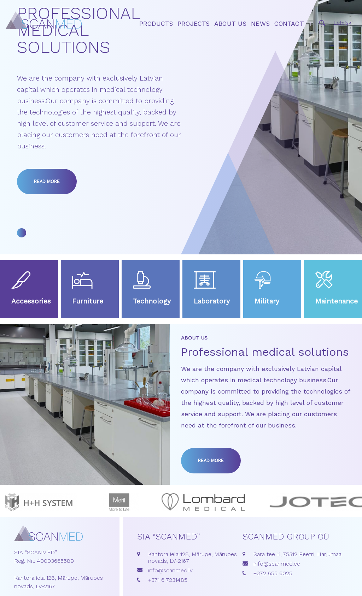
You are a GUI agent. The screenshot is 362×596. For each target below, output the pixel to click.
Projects (193, 23)
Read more (47, 181)
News (260, 23)
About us (230, 23)
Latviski (342, 22)
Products (156, 23)
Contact (289, 23)
